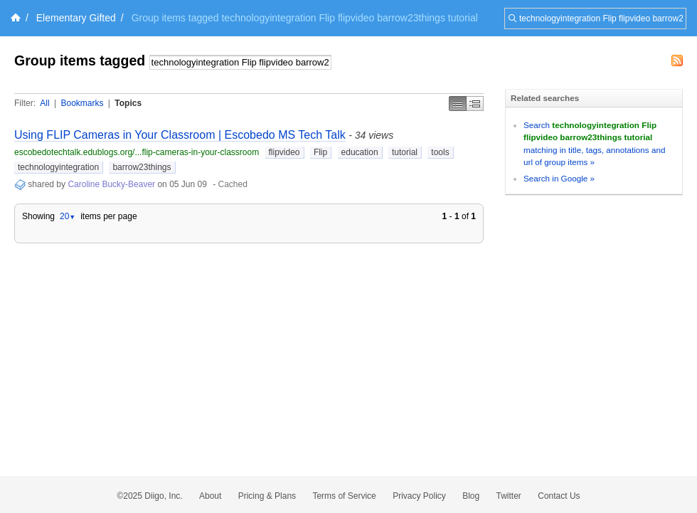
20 (67, 216)
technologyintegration (58, 167)
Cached (233, 184)
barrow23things (141, 167)
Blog (470, 496)
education (359, 152)
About (210, 496)
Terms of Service (344, 496)
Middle (475, 103)
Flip (320, 152)
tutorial (404, 152)
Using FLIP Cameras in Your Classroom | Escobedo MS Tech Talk (180, 135)
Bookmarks (81, 103)
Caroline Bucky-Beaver (111, 184)
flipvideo (284, 152)
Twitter (508, 496)
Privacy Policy (419, 496)
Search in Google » (559, 178)
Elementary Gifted (76, 17)
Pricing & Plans (267, 496)
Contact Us (559, 496)
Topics (128, 103)
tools (440, 152)
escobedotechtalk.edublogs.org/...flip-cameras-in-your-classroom (136, 152)
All (44, 103)
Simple (458, 103)
